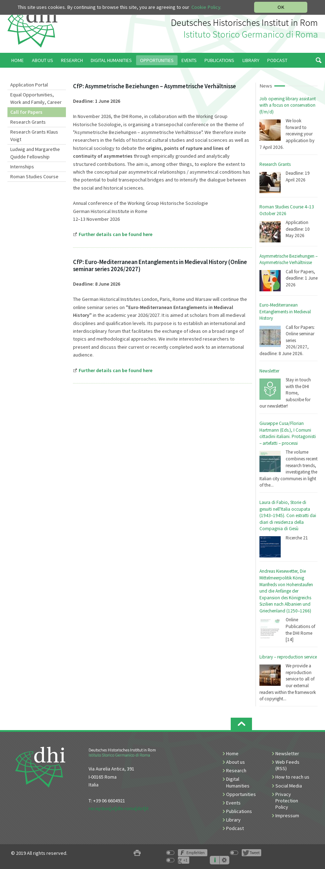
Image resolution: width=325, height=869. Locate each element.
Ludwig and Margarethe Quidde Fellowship (35, 153)
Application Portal (29, 85)
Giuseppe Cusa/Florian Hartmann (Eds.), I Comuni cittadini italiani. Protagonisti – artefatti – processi (287, 433)
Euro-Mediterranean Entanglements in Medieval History (285, 311)
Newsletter (269, 371)
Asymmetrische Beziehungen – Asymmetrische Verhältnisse (288, 259)
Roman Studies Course (34, 176)
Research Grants (28, 122)
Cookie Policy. (206, 7)
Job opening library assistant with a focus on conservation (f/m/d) (287, 105)
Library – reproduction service (288, 657)
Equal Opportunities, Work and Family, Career (36, 98)
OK (281, 7)
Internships (22, 166)
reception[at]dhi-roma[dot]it (119, 808)
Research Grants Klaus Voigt (34, 135)
